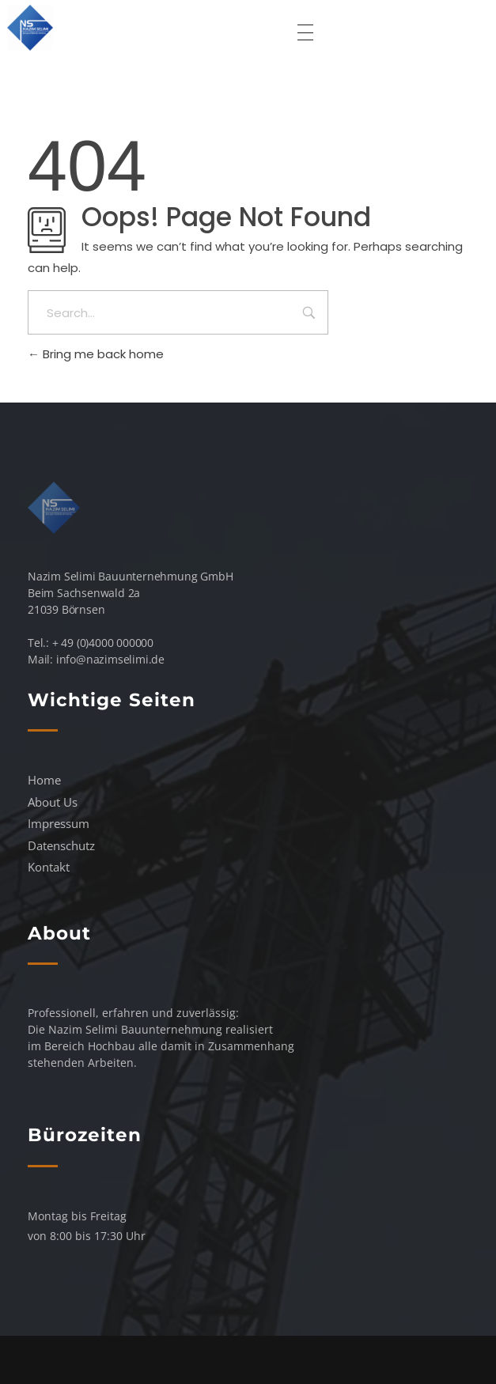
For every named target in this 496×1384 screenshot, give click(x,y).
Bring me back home (96, 354)
